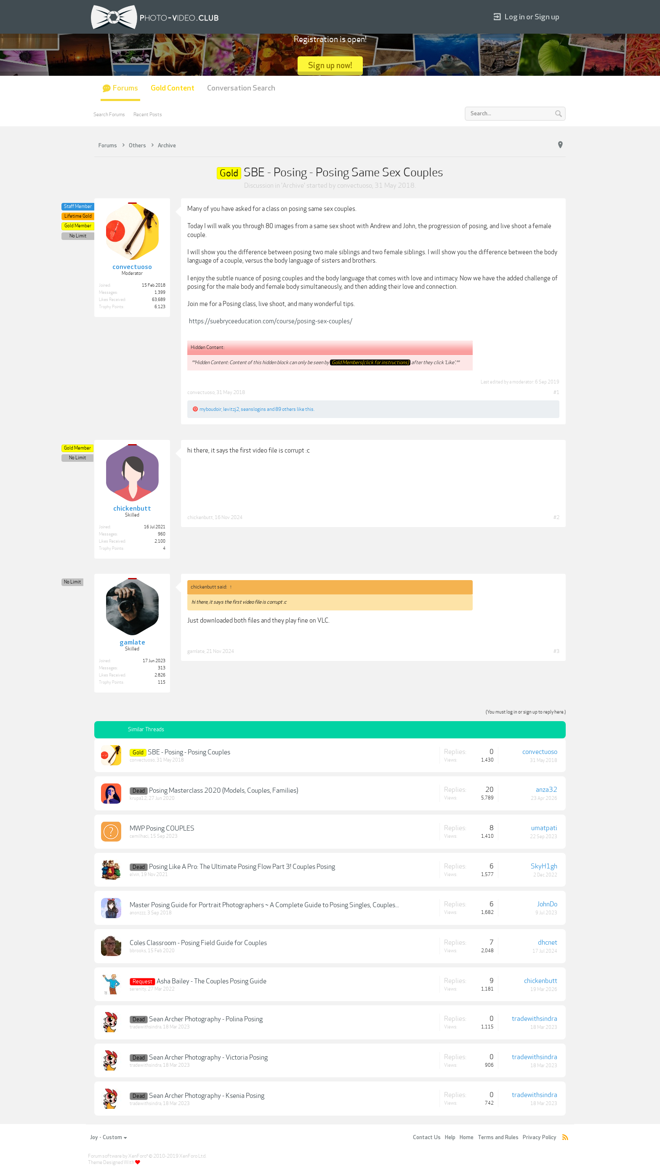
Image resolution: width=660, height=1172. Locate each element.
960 (161, 534)
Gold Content (172, 88)
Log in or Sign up (526, 17)
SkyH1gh (544, 866)
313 (161, 668)
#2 (556, 517)
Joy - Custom (108, 1137)
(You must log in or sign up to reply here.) (526, 712)
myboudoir (210, 409)
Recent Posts (147, 114)
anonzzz (138, 913)
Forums (125, 88)
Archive (293, 185)
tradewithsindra (145, 1027)
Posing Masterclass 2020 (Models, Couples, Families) (223, 790)
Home (467, 1137)
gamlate (196, 651)
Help (450, 1137)
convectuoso (354, 185)
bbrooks (138, 951)
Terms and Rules (498, 1137)
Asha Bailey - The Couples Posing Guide (211, 981)
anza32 (546, 790)
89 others (285, 409)
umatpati (544, 828)
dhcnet (547, 942)
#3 (556, 651)
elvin (134, 874)
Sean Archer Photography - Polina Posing (206, 1019)
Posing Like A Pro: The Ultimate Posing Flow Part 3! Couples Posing (242, 867)
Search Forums (109, 114)
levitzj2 (231, 409)
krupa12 (138, 798)
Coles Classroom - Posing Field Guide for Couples (198, 943)
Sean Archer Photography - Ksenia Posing (206, 1096)
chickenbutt (200, 517)
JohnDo (547, 904)
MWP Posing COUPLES (162, 828)
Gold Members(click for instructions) (370, 362)
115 (161, 682)
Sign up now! (330, 65)
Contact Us (427, 1137)
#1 (556, 392)
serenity (138, 989)
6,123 (159, 306)
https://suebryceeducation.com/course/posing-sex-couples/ (270, 321)
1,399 (159, 292)
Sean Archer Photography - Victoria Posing (208, 1057)
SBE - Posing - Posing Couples (189, 752)
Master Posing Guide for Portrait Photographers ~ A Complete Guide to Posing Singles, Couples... (264, 905)
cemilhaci (139, 836)
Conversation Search (241, 88)
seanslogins (253, 409)
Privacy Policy (539, 1137)
